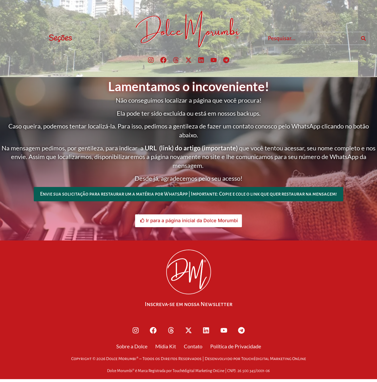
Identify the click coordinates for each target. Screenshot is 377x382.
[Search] (363, 38)
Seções (60, 38)
